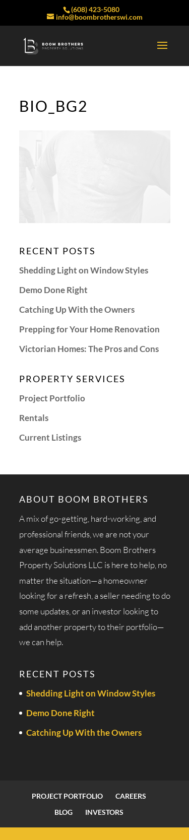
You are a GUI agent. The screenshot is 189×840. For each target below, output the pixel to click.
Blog (63, 812)
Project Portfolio (52, 398)
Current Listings (50, 437)
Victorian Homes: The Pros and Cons (89, 348)
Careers (130, 796)
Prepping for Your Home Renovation (89, 329)
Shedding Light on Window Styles (83, 270)
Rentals (33, 417)
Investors (104, 812)
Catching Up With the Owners (77, 309)
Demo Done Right (53, 290)
